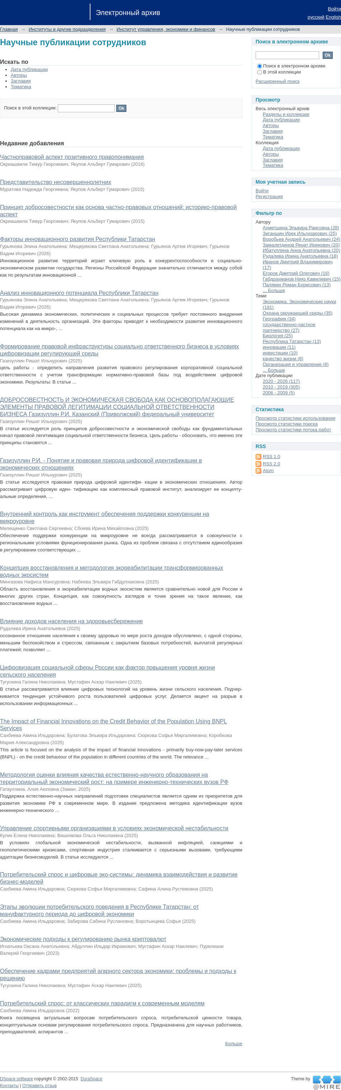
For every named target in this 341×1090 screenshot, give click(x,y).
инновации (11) (279, 347)
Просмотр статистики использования (295, 418)
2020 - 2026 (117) (281, 381)
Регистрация (269, 196)
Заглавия (21, 81)
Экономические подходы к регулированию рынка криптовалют (83, 939)
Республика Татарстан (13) (292, 341)
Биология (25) (278, 335)
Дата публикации (29, 69)
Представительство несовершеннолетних (55, 182)
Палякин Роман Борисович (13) (297, 284)
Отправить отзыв (39, 1085)
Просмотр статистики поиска (287, 424)
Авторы (19, 75)
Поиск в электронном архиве (291, 66)
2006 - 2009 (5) (279, 392)
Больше (234, 1043)
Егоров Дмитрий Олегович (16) (296, 273)
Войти (334, 8)
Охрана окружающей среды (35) (297, 313)
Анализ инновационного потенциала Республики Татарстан (79, 293)
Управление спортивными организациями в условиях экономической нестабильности (114, 828)
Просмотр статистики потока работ (293, 429)
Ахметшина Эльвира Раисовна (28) (301, 227)
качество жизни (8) (283, 358)
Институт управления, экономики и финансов (166, 29)
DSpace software (16, 1078)
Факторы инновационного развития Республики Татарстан (77, 239)
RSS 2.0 (271, 463)
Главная (9, 29)
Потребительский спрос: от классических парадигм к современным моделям (102, 1003)
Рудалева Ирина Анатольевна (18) (300, 256)
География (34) (279, 318)
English (333, 17)
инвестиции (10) (280, 353)
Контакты (9, 1085)
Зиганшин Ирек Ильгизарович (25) (300, 233)
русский (316, 17)
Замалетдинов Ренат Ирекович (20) (301, 245)
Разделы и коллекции (286, 114)
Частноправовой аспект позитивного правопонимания (72, 157)
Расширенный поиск (277, 81)
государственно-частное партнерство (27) (289, 327)
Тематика (21, 86)
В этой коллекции (279, 72)
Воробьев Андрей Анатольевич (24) (301, 239)
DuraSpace (91, 1078)
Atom (268, 470)
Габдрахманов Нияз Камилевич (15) (302, 279)
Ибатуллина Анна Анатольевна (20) (301, 250)
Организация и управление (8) (296, 364)
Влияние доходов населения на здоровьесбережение (71, 621)
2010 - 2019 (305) (281, 387)
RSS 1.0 (271, 456)
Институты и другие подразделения (67, 29)
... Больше (274, 290)
